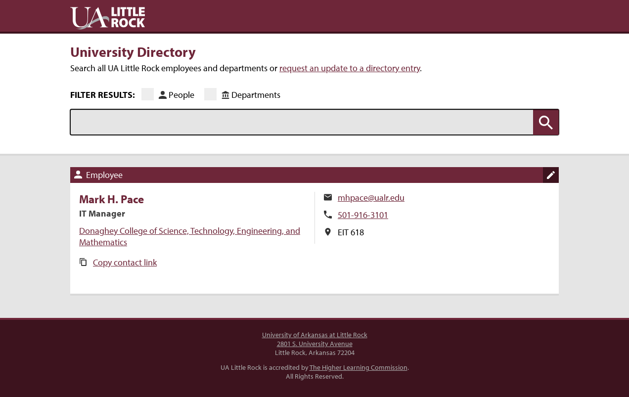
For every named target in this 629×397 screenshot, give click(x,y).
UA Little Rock (107, 18)
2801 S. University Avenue (315, 343)
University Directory (133, 51)
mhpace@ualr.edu (371, 197)
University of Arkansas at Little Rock (314, 334)
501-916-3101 (363, 215)
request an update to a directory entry (349, 68)
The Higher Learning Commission (358, 367)
